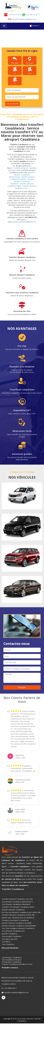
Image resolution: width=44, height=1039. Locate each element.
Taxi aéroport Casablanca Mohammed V (17, 902)
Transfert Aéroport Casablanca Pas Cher (17, 899)
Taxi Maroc (6, 942)
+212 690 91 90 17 (31, 15)
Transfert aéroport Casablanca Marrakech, (22, 181)
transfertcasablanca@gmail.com (22, 19)
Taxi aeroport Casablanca (12, 936)
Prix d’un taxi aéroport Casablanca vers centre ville (21, 912)
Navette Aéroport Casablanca (13, 910)
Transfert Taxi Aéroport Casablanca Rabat (18, 907)
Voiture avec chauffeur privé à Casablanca (18, 918)
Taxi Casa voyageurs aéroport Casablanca (18, 928)
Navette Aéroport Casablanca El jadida (17, 923)
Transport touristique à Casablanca (15, 920)
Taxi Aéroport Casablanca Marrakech (16, 904)
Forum (29, 964)
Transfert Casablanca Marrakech (14, 964)
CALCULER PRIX (12, 104)
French (36, 26)
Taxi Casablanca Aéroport (12, 960)
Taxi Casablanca (8, 944)
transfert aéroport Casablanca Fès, (25, 187)
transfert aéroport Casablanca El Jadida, (22, 178)
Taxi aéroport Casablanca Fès (13, 931)
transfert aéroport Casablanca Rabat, (21, 185)
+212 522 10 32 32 (13, 14)
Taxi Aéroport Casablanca (12, 957)
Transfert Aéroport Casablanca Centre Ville (18, 915)
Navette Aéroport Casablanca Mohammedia (19, 926)
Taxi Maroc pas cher (9, 939)
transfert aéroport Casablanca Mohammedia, (22, 174)
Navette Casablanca (9, 934)
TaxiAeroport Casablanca (11, 962)
